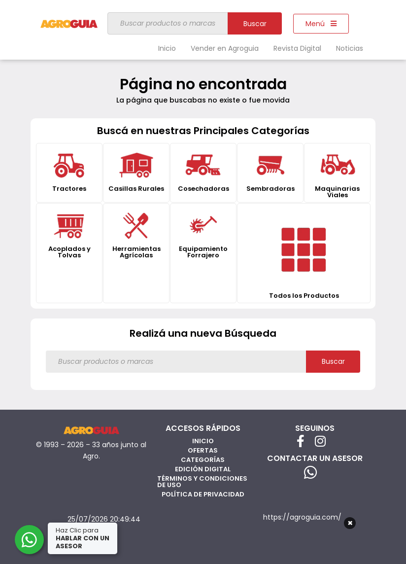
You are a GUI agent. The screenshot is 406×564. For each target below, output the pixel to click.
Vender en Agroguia (225, 48)
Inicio (167, 48)
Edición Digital (203, 469)
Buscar (255, 24)
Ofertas (203, 450)
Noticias (349, 48)
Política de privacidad (203, 494)
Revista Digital (297, 48)
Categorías (203, 459)
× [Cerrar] (350, 523)
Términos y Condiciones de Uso (202, 482)
